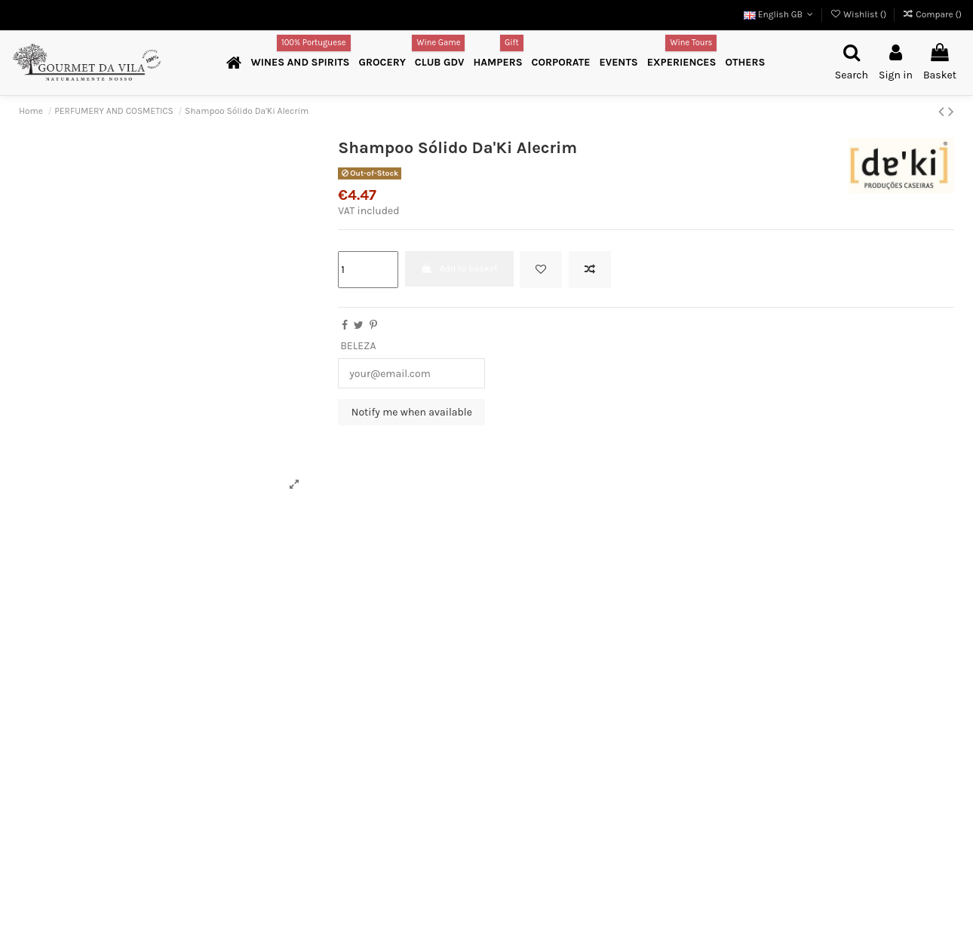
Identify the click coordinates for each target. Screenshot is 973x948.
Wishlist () (859, 14)
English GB (780, 14)
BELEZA (358, 345)
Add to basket (459, 268)
